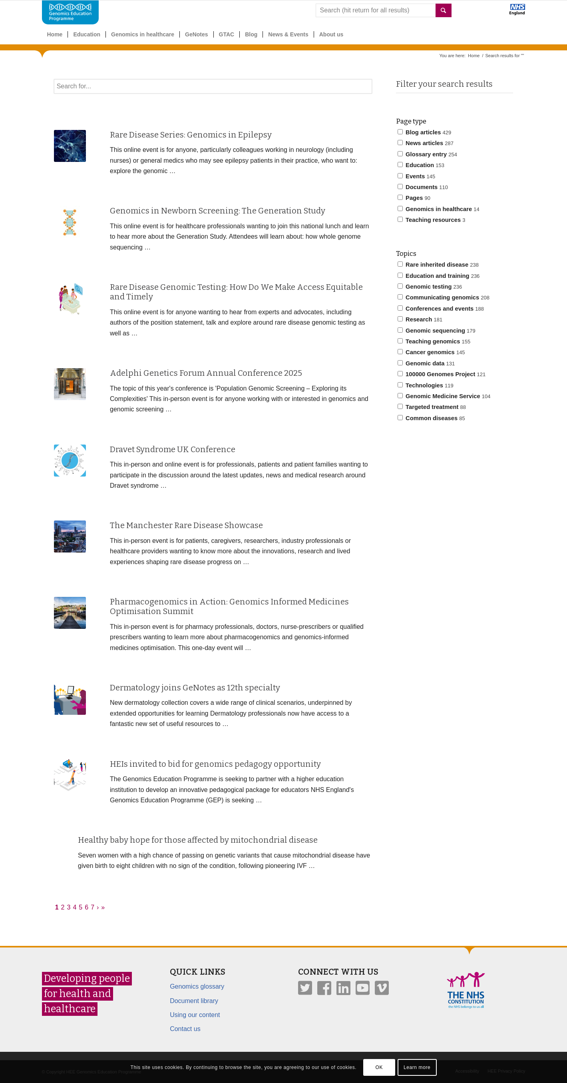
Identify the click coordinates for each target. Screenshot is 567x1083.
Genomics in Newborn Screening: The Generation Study (217, 210)
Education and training (438, 276)
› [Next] (98, 907)
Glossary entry (427, 154)
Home (473, 55)
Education (421, 165)
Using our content (195, 1014)
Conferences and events (441, 308)
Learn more (417, 1067)
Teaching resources (431, 220)
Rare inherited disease (438, 264)
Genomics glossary (197, 986)
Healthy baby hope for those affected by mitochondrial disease (198, 840)
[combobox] (384, 10)
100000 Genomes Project (441, 374)
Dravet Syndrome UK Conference (172, 449)
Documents (423, 187)
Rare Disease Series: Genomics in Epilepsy (191, 135)
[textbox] (213, 86)
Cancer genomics (431, 352)
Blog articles (424, 132)
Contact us (185, 1028)
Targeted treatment (432, 407)
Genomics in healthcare (438, 209)
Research (420, 319)
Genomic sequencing (436, 330)
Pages (414, 198)
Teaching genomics (434, 341)
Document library (194, 1000)
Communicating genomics (443, 297)
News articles (426, 143)
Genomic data (426, 363)
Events (416, 176)
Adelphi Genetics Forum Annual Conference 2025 (206, 373)
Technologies (426, 385)
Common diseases (431, 418)
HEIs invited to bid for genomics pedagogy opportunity (215, 764)
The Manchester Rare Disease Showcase (186, 525)
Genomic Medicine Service (444, 396)
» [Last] (103, 907)
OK (379, 1067)
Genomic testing (430, 286)
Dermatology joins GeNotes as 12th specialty (195, 687)
